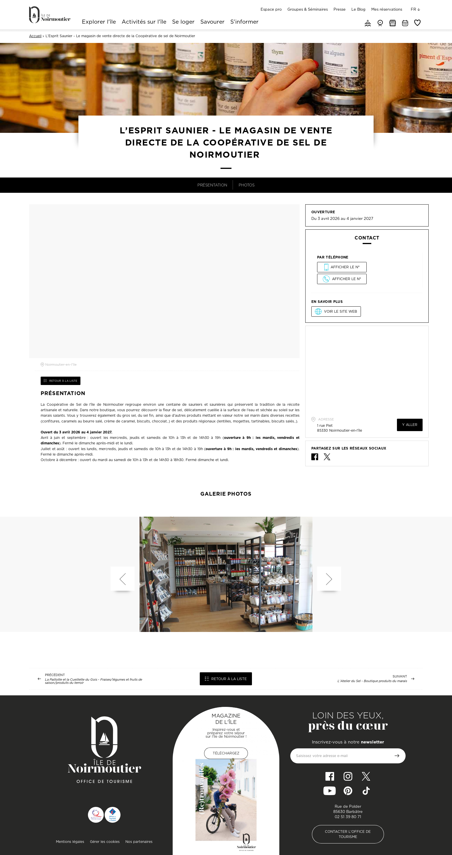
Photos (247, 185)
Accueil (35, 36)
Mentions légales (70, 841)
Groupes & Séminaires (307, 9)
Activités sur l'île (144, 22)
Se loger (183, 22)
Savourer (212, 22)
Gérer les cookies (105, 841)
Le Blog (358, 9)
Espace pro (271, 9)
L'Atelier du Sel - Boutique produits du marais (372, 681)
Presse (340, 9)
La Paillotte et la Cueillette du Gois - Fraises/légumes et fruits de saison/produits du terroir (93, 681)
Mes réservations (386, 9)
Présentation (212, 185)
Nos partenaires (138, 841)
